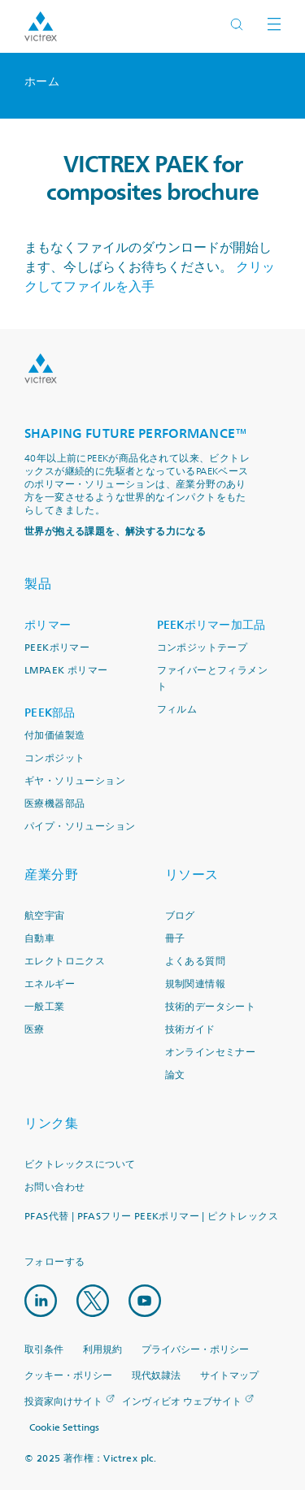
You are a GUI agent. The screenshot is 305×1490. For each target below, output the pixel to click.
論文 (175, 1075)
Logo (40, 368)
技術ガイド (190, 1029)
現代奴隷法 (156, 1375)
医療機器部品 (54, 803)
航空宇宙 (44, 916)
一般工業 (44, 1007)
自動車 (39, 938)
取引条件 (43, 1349)
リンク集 (51, 1123)
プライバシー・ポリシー (195, 1349)
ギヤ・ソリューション (74, 781)
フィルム (177, 709)
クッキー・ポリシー (68, 1375)
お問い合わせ (54, 1187)
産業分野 (51, 875)
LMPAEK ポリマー (65, 670)
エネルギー (49, 984)
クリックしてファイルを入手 (149, 277)
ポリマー (47, 625)
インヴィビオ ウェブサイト (182, 1401)
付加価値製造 (54, 735)
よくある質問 (195, 961)
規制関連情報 (195, 984)
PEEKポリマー (56, 647)
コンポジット (54, 758)
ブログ (180, 916)
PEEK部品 (50, 713)
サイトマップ (229, 1375)
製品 (37, 584)
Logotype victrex (40, 26)
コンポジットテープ (202, 647)
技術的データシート (210, 1007)
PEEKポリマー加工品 (211, 625)
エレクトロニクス (64, 961)
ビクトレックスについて (79, 1164)
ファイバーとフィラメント (212, 678)
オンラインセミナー (210, 1052)
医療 (34, 1029)
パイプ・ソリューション (79, 826)
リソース (192, 875)
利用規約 (102, 1349)
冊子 (175, 938)
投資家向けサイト (63, 1401)
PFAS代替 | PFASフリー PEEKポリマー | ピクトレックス (151, 1216)
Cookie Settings (64, 1428)
